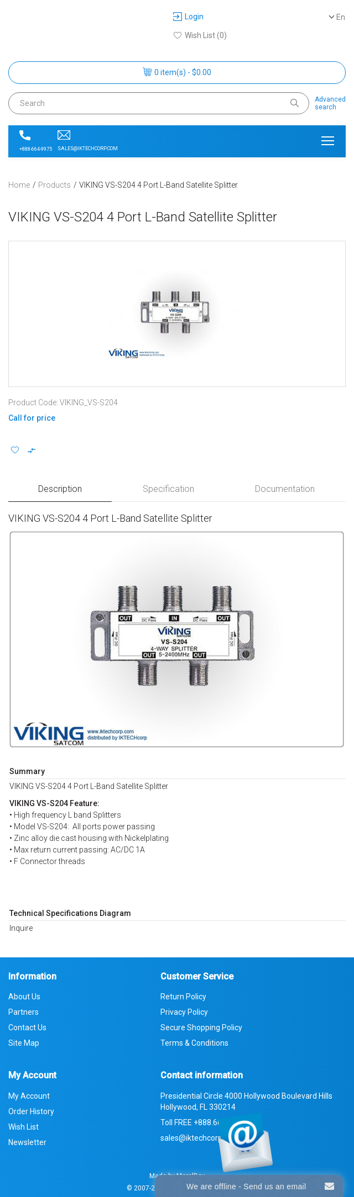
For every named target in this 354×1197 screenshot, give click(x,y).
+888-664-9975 (35, 141)
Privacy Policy (184, 1012)
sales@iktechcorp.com (88, 140)
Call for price (31, 418)
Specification (168, 489)
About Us (24, 996)
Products (54, 185)
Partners (23, 1012)
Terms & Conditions (194, 1043)
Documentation (285, 489)
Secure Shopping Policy (201, 1027)
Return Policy (183, 996)
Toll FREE (203, 1122)
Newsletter (27, 1142)
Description (60, 489)
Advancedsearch (330, 103)
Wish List (23, 1126)
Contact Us (27, 1027)
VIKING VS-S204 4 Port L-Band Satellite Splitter (158, 185)
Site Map (23, 1043)
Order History (31, 1111)
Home (19, 185)
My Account (29, 1096)
